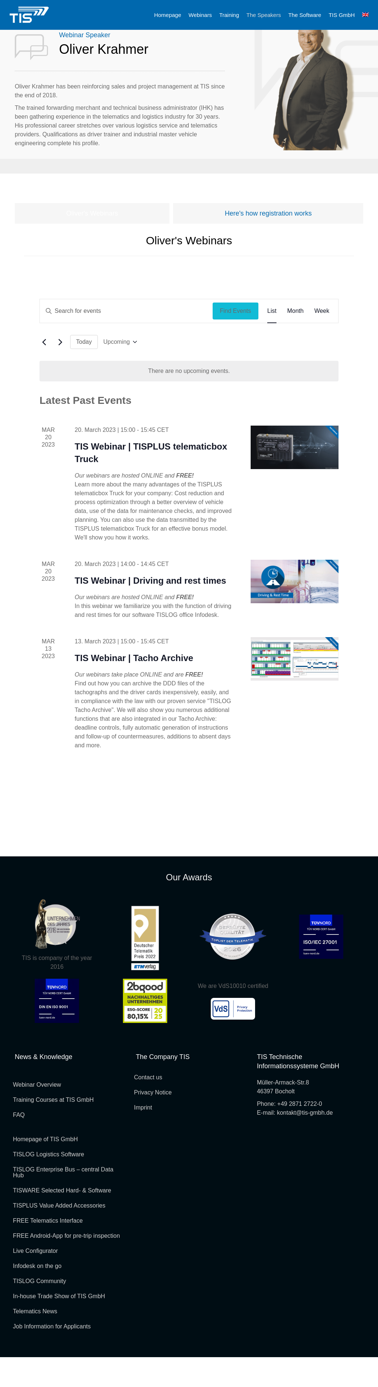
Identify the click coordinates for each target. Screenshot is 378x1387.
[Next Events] (60, 371)
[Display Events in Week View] (321, 341)
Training (229, 15)
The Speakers (264, 15)
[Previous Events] (43, 371)
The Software (304, 15)
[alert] (189, 401)
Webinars (200, 15)
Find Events (235, 341)
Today (84, 371)
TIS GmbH (342, 15)
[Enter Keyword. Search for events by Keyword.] (126, 341)
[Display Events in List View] (271, 341)
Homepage (167, 15)
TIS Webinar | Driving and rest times (150, 610)
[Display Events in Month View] (295, 341)
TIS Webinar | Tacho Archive (134, 688)
